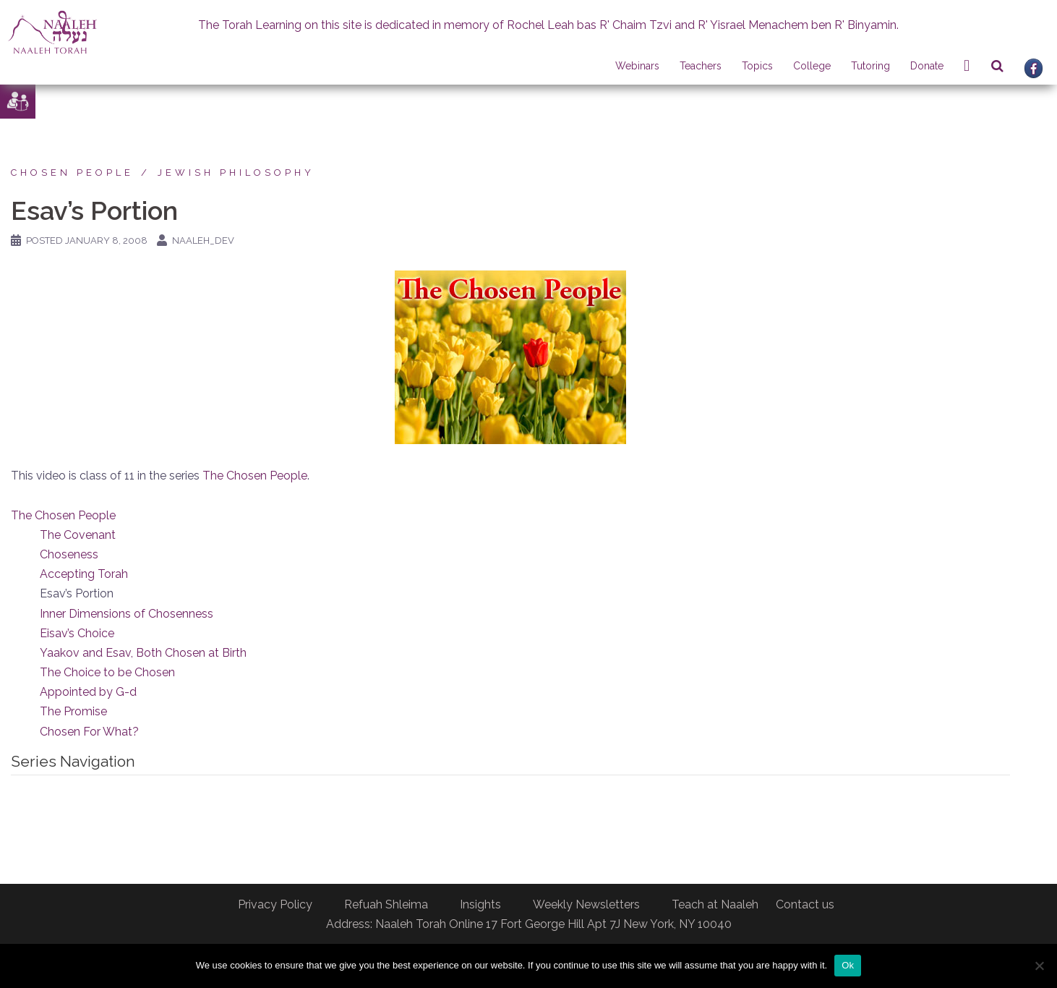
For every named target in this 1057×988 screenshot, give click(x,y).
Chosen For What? (89, 731)
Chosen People (72, 172)
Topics (757, 66)
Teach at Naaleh (715, 904)
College (812, 66)
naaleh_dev (203, 240)
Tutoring (870, 66)
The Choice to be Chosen (107, 672)
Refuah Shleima (386, 904)
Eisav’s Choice (77, 633)
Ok (848, 965)
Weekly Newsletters (586, 904)
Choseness (69, 554)
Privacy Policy (275, 904)
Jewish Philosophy (236, 172)
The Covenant (78, 535)
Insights (480, 904)
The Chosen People (254, 475)
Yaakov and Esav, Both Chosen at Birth (143, 653)
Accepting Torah (84, 574)
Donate (926, 66)
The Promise (73, 711)
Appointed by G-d (88, 692)
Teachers (701, 66)
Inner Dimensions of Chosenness (126, 614)
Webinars (637, 66)
